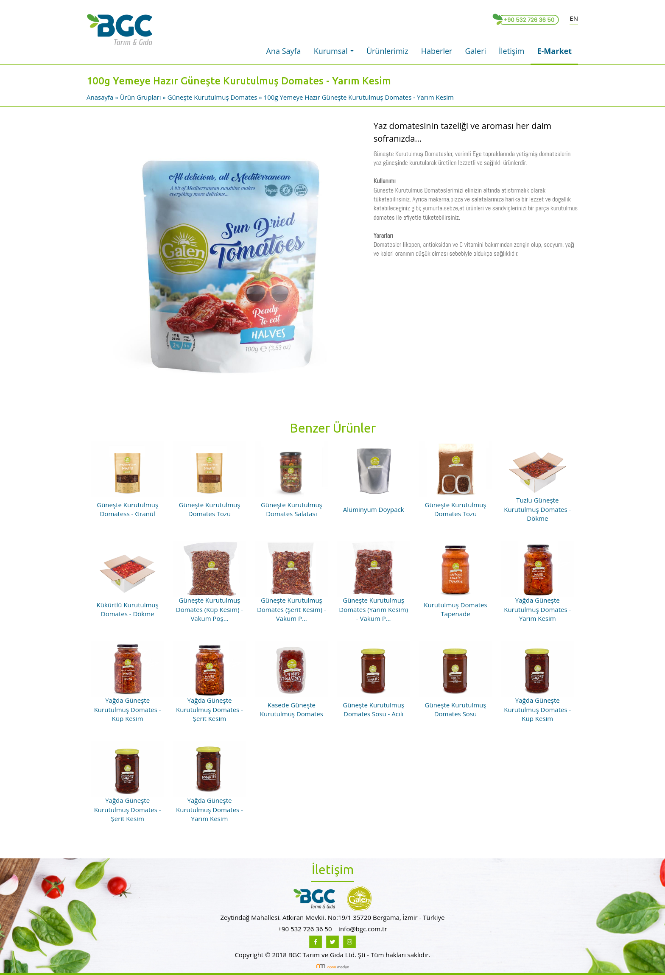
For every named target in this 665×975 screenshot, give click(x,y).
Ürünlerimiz (387, 51)
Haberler (437, 51)
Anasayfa (101, 97)
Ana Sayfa (283, 51)
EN (574, 18)
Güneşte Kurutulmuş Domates (212, 97)
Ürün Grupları (141, 97)
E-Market (554, 51)
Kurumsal (336, 53)
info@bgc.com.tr (362, 929)
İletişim (511, 51)
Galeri (475, 51)
